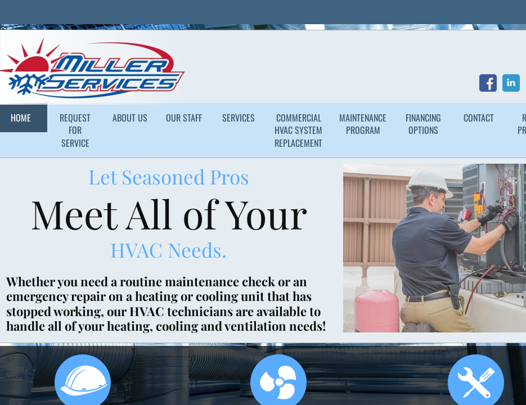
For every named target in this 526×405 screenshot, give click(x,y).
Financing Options (423, 124)
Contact (479, 117)
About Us (130, 117)
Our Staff (184, 117)
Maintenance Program (362, 124)
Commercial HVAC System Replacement (298, 130)
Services (238, 117)
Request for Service (75, 130)
